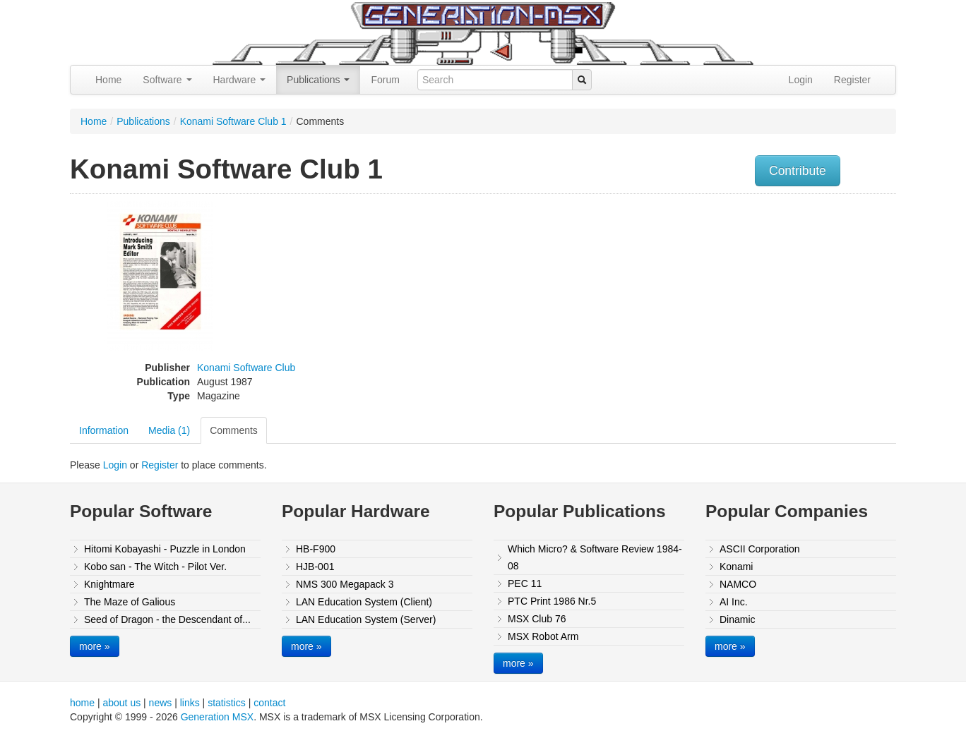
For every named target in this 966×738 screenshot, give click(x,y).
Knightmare (109, 584)
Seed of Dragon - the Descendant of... (167, 619)
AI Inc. (734, 601)
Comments (234, 430)
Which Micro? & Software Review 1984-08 (595, 557)
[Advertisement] (753, 300)
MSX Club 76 (537, 618)
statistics (227, 702)
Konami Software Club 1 (233, 121)
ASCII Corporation (760, 549)
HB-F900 (315, 549)
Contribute (797, 171)
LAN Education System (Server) (366, 619)
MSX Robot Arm (543, 636)
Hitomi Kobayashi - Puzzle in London (165, 549)
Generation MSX (217, 716)
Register (852, 79)
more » (94, 646)
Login (801, 79)
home (82, 702)
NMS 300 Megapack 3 (345, 584)
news (160, 702)
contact (269, 702)
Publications (318, 79)
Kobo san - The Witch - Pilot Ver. (155, 566)
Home (108, 79)
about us (121, 702)
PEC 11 (525, 583)
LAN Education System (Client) (364, 601)
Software (167, 79)
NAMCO (738, 584)
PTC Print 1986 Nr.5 (552, 601)
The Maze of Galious (129, 601)
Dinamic (738, 619)
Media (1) (169, 430)
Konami (736, 566)
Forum (385, 79)
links (190, 702)
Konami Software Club (246, 367)
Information (104, 430)
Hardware (239, 79)
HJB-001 (315, 566)
